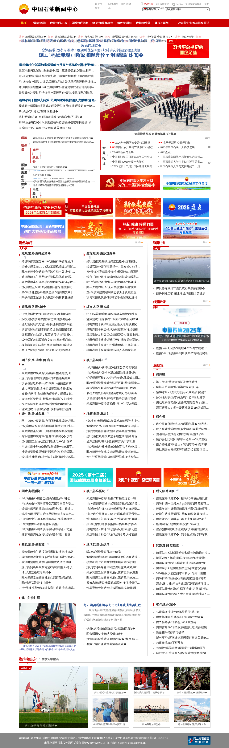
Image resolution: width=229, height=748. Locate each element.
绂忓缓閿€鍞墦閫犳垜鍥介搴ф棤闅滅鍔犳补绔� (53, 339)
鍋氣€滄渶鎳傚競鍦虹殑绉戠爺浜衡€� (110, 628)
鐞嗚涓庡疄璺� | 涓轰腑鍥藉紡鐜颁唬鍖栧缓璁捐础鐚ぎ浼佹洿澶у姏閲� (66, 122)
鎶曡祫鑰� (100, 4)
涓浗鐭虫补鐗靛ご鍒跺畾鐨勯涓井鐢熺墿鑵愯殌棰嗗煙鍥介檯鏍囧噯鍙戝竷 (67, 81)
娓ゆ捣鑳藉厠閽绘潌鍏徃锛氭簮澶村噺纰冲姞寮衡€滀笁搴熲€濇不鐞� (131, 431)
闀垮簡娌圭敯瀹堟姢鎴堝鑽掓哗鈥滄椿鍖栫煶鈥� (118, 451)
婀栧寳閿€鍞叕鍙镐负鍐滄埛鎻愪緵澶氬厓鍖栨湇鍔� (56, 329)
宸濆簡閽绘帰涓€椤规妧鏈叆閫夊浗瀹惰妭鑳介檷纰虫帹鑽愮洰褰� (64, 398)
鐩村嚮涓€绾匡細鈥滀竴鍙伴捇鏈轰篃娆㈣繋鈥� (187, 637)
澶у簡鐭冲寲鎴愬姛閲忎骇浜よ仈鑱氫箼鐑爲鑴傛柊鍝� (122, 292)
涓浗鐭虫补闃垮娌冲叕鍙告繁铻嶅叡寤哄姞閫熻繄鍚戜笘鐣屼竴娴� (130, 367)
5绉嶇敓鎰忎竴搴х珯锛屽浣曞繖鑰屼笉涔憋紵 (185, 647)
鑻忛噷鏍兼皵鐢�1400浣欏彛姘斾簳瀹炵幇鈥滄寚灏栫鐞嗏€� (58, 87)
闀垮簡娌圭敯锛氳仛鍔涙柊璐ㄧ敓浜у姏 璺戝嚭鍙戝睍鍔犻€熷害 (62, 271)
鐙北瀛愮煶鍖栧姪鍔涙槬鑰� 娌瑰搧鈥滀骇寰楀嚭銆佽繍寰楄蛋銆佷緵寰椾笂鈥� (138, 261)
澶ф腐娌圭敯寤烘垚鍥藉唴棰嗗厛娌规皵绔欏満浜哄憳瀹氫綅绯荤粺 (64, 425)
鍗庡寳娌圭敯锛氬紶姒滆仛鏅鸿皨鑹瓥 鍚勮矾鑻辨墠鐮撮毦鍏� (127, 587)
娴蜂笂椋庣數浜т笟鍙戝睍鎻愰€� (177, 387)
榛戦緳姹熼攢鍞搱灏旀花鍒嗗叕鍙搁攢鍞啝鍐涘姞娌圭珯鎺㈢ (59, 105)
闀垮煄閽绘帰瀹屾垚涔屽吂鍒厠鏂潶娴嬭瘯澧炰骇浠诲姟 (123, 382)
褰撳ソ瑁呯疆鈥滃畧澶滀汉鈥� (106, 644)
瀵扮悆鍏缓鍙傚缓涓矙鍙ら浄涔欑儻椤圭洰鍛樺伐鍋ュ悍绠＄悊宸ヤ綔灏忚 (135, 582)
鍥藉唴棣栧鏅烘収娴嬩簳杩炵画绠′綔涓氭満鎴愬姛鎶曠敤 (123, 524)
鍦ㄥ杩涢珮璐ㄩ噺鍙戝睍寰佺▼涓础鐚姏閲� (91, 55)
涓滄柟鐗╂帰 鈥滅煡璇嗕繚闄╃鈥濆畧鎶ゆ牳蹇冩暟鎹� (58, 446)
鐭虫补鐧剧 (162, 23)
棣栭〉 (25, 23)
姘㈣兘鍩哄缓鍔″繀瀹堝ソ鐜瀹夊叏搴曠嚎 (183, 397)
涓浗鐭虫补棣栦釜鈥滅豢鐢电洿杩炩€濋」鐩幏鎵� (119, 446)
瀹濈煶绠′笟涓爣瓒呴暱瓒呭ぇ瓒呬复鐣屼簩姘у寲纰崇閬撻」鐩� (64, 393)
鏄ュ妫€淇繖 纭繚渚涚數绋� (38, 111)
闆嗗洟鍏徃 (113, 6)
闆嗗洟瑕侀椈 (80, 23)
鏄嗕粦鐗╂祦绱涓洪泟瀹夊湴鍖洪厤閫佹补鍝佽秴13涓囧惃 (124, 324)
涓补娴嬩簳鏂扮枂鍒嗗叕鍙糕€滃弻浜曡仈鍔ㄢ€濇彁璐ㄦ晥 (124, 503)
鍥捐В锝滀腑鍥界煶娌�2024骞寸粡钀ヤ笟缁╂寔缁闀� (192, 348)
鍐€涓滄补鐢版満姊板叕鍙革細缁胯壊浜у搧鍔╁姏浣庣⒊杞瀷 (125, 420)
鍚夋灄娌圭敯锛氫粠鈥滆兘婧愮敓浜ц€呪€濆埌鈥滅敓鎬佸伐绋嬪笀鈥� (67, 282)
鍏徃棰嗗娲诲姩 (102, 23)
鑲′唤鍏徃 (126, 4)
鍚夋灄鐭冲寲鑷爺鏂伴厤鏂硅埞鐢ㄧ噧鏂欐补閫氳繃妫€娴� (124, 498)
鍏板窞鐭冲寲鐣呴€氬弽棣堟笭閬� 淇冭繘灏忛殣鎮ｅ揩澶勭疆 (61, 436)
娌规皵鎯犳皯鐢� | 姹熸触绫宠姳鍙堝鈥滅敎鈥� (187, 534)
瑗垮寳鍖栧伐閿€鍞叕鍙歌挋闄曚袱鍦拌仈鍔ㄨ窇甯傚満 (122, 297)
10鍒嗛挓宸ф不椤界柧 (170, 642)
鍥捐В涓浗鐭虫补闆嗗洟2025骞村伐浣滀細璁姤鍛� (189, 353)
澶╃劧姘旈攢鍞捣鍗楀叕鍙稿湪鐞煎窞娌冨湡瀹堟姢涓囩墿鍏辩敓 (128, 456)
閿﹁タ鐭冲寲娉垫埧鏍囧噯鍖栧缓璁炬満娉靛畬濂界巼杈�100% (62, 420)
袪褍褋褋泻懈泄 (193, 4)
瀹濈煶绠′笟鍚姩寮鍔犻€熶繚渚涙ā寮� (112, 319)
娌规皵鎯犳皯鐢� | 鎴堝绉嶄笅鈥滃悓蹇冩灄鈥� (187, 498)
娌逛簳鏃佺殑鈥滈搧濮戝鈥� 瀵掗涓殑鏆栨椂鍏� (119, 638)
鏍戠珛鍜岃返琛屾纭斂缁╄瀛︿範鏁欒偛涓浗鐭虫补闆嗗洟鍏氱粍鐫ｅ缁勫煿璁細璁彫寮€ (79, 70)
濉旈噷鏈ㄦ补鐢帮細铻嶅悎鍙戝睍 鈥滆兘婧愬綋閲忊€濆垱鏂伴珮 (63, 276)
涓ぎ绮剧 (39, 23)
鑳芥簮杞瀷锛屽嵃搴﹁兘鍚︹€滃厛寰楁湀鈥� (186, 439)
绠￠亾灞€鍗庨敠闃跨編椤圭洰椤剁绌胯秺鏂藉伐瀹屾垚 (122, 314)
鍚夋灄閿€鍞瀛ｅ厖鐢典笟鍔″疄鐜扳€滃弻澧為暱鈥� (56, 334)
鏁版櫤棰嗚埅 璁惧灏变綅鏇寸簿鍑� (180, 617)
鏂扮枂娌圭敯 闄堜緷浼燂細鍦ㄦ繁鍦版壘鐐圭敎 (186, 293)
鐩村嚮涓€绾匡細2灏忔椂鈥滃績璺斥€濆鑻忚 (185, 653)
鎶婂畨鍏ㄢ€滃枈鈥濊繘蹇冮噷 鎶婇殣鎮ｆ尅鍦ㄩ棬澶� (191, 627)
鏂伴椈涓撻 (124, 23)
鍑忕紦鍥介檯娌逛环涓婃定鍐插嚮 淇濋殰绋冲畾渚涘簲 (191, 449)
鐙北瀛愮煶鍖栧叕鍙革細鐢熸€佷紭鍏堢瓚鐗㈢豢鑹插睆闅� (124, 436)
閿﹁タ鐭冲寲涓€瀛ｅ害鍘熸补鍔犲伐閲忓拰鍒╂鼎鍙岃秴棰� (125, 287)
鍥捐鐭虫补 (143, 23)
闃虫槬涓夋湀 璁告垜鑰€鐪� (104, 633)
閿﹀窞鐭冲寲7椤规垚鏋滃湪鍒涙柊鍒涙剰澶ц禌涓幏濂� (122, 282)
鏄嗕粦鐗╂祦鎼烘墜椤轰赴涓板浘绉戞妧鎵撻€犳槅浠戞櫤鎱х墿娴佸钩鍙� (133, 339)
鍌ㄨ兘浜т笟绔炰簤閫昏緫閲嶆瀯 (177, 381)
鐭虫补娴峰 (188, 36)
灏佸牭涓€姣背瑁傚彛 (170, 632)
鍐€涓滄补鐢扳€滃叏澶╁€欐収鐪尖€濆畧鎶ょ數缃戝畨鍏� (59, 456)
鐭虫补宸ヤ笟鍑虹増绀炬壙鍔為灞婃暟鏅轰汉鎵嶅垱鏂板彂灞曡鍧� (130, 562)
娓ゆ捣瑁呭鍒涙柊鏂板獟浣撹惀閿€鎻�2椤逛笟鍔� (55, 388)
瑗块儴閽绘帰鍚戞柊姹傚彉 (103, 551)
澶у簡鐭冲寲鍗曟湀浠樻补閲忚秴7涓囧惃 (112, 271)
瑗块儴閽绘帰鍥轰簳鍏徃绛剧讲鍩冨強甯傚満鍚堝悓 (119, 398)
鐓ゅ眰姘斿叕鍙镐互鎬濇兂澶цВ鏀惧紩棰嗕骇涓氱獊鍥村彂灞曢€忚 (62, 76)
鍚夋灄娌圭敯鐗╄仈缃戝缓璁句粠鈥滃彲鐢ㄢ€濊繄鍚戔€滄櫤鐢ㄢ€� (65, 431)
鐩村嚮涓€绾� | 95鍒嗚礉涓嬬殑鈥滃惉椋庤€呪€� (50, 116)
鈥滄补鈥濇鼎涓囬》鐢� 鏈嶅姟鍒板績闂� (183, 513)
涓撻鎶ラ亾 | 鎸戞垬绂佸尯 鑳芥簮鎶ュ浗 (45, 127)
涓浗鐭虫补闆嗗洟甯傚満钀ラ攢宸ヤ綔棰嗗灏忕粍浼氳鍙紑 (60, 65)
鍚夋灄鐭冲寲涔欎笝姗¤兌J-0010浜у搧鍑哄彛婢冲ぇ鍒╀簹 (123, 403)
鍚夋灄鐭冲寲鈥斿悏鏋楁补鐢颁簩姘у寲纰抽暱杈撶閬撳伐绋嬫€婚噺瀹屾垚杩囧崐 (71, 92)
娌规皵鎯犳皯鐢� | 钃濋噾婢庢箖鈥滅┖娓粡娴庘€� (189, 519)
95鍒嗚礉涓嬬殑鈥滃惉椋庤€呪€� (177, 611)
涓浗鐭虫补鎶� (51, 30)
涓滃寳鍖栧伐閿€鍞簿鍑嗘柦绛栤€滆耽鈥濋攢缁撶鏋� (57, 314)
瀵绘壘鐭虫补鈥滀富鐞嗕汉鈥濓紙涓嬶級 (47, 551)
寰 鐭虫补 (24, 184)
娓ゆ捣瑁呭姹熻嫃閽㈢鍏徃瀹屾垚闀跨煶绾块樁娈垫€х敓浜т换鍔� (65, 378)
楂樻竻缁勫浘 (29, 30)
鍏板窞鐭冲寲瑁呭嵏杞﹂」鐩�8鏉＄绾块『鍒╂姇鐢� (122, 266)
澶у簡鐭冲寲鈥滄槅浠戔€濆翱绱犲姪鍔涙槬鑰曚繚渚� (190, 529)
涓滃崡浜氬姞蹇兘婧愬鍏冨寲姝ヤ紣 (180, 434)
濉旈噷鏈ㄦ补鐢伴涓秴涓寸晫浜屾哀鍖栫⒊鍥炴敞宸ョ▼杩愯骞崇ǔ (130, 534)
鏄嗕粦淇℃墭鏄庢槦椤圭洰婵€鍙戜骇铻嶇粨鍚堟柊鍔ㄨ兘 (192, 568)
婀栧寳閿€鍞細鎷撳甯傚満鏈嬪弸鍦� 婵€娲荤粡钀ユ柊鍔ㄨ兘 (62, 319)
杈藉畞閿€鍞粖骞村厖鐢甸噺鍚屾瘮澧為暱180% (52, 344)
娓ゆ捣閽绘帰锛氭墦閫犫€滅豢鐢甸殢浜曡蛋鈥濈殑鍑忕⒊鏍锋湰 (62, 404)
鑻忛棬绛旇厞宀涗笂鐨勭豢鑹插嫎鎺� (180, 288)
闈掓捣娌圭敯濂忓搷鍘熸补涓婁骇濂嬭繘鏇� (50, 297)
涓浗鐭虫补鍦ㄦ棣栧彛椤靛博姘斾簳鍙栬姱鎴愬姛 (119, 508)
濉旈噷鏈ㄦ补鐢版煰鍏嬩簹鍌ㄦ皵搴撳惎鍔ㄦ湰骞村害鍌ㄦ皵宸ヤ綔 (129, 334)
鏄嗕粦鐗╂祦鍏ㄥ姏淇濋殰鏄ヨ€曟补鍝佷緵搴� (117, 344)
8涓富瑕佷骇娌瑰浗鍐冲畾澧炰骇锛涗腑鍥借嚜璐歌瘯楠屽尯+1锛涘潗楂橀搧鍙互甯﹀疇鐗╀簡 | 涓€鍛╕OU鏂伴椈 (91, 181)
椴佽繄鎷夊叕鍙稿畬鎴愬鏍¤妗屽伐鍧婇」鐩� (116, 388)
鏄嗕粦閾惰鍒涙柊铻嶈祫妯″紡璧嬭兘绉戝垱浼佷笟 (188, 588)
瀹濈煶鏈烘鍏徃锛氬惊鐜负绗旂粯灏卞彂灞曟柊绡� (120, 441)
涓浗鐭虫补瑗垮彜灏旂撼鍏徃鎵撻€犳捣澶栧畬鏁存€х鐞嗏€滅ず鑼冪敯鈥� (135, 372)
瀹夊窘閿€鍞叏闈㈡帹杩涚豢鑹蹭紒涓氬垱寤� (51, 324)
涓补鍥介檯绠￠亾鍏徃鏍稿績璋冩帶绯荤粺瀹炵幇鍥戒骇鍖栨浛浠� (130, 513)
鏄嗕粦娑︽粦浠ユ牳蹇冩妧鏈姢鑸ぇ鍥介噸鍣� (117, 529)
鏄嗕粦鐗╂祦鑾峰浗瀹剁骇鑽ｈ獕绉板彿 (112, 329)
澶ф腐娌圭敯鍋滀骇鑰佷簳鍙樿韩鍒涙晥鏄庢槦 (51, 287)
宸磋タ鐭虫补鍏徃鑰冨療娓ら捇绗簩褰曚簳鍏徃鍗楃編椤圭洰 (126, 393)
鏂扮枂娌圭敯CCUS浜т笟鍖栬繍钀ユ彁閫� (49, 266)
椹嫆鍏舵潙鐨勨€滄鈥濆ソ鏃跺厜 (178, 524)
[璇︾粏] (118, 619)
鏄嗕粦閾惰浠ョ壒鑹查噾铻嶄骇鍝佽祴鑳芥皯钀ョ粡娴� (192, 563)
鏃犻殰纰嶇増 (164, 6)
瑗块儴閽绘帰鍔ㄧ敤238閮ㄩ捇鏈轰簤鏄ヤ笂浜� (52, 383)
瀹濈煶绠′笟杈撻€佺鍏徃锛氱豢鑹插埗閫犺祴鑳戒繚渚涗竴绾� (127, 425)
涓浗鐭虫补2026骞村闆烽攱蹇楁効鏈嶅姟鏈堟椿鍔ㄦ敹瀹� (60, 519)
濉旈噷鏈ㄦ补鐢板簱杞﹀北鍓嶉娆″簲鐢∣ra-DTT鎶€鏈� (121, 519)
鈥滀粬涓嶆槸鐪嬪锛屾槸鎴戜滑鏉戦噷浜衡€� (51, 562)
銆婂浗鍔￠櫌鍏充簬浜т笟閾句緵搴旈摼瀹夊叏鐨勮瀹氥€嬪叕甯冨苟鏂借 (69, 100)
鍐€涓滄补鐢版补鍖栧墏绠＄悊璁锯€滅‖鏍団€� (52, 292)
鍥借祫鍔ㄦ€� (59, 23)
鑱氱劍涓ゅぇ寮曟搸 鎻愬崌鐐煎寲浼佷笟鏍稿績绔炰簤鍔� (63, 138)
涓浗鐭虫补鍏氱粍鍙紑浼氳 (40, 524)
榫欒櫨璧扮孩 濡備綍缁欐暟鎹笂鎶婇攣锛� (50, 451)
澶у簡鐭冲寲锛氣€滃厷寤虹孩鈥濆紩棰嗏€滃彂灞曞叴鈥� (58, 587)
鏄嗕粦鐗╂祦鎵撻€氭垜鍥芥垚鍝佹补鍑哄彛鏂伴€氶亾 (120, 350)
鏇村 (138, 242)
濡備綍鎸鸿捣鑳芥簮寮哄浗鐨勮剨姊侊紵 (53, 185)
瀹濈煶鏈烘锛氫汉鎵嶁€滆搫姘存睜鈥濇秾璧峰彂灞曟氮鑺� (124, 556)
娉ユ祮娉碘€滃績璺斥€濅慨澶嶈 (176, 622)
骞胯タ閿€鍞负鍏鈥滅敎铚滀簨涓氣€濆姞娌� (52, 350)
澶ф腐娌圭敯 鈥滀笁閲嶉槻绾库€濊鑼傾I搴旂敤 (52, 441)
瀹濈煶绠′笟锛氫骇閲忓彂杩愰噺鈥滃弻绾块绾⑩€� (55, 409)
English (179, 4)
